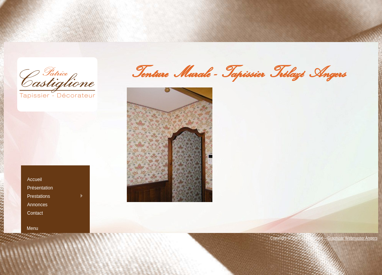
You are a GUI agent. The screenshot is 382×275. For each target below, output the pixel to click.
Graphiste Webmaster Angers (352, 238)
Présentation (40, 188)
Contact (35, 213)
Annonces (37, 204)
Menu (32, 228)
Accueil (34, 179)
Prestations (55, 196)
